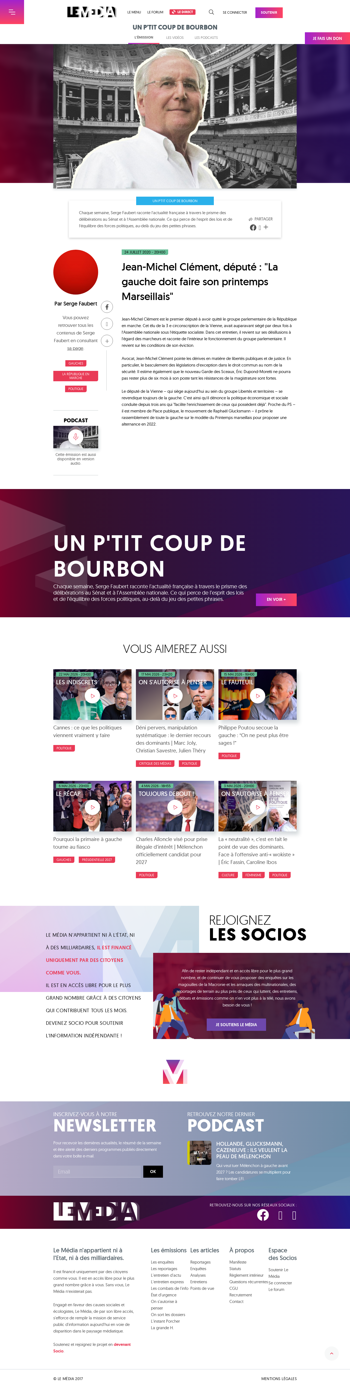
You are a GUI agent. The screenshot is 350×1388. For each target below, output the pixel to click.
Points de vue (202, 1288)
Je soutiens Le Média (236, 1025)
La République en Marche (75, 376)
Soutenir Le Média (278, 1273)
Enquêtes (198, 1268)
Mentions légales (279, 1379)
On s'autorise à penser (164, 1305)
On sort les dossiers (168, 1314)
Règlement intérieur (246, 1275)
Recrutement (240, 1294)
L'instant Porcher (165, 1321)
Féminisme (253, 875)
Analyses (198, 1275)
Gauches (76, 363)
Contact (236, 1301)
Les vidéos (175, 37)
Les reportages (164, 1268)
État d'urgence (163, 1294)
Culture (228, 875)
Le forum (155, 12)
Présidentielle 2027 (97, 860)
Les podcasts (206, 37)
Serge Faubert (80, 303)
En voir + (276, 599)
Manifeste (237, 1262)
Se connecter (235, 12)
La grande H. (162, 1327)
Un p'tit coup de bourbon (175, 201)
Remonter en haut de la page (332, 1353)
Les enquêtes (162, 1262)
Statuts (235, 1268)
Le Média (96, 1211)
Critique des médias (155, 763)
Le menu (134, 12)
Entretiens (198, 1281)
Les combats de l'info (169, 1288)
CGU (233, 1288)
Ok (153, 1171)
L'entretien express (167, 1281)
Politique (75, 389)
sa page (75, 348)
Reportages (200, 1262)
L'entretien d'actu (166, 1275)
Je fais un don (327, 38)
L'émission (144, 37)
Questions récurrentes (248, 1281)
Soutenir (269, 12)
